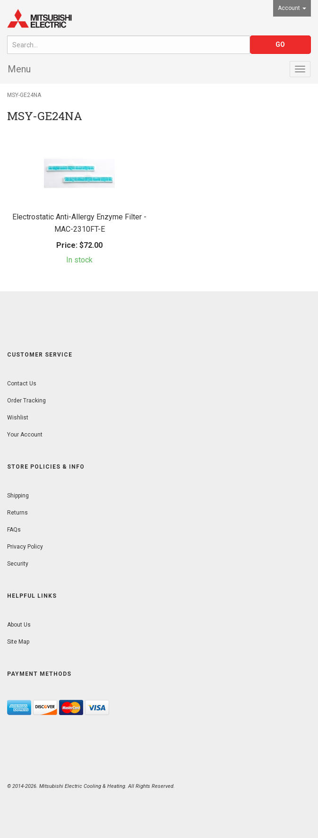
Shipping (18, 495)
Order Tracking (26, 400)
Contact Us (21, 383)
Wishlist (17, 417)
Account (292, 8)
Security (17, 563)
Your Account (25, 434)
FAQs (14, 529)
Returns (17, 512)
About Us (19, 624)
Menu (19, 69)
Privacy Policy (25, 546)
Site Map (18, 641)
